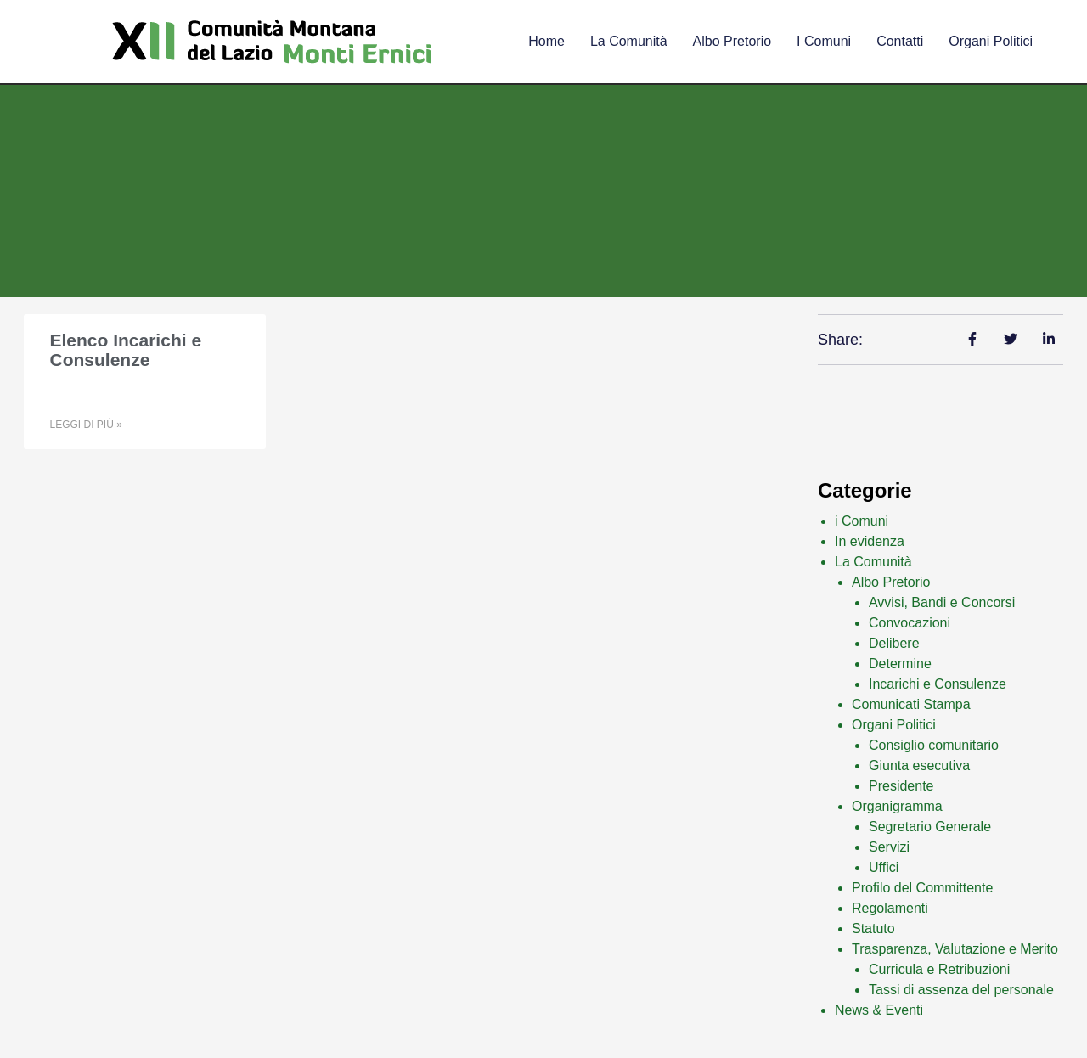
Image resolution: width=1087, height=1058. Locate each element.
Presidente (901, 786)
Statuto (873, 928)
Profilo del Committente (922, 888)
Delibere (894, 643)
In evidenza (869, 541)
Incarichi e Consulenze (937, 684)
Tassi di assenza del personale (961, 989)
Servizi (889, 847)
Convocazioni (909, 623)
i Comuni (861, 521)
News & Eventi (879, 1010)
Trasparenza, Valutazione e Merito (955, 949)
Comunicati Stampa (911, 704)
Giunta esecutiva (919, 765)
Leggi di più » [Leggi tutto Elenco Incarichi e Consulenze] (85, 425)
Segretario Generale (930, 826)
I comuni (824, 41)
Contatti (899, 41)
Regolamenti (890, 908)
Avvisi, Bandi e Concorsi (942, 602)
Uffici (883, 867)
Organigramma (897, 806)
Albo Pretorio (732, 41)
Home (546, 41)
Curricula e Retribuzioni (939, 969)
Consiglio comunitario (934, 745)
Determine (900, 663)
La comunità (628, 41)
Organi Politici (991, 41)
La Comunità (873, 561)
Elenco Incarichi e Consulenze (125, 349)
